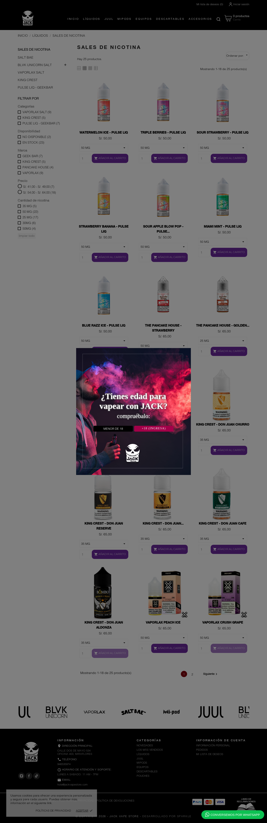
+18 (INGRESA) (154, 428)
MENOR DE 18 (113, 429)
